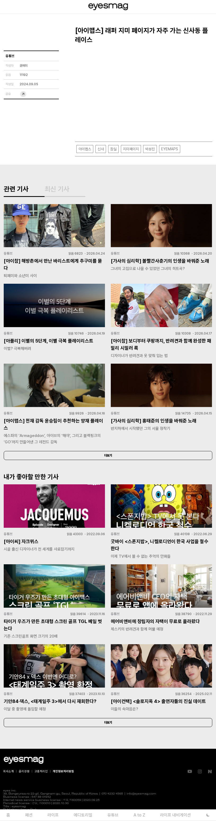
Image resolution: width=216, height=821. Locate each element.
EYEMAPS (169, 149)
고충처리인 (41, 771)
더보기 (108, 455)
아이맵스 (84, 149)
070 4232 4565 (112, 793)
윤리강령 (24, 771)
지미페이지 (131, 149)
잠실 (113, 149)
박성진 (150, 149)
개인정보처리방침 (63, 771)
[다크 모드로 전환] (208, 815)
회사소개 (8, 771)
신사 (101, 149)
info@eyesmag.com (141, 793)
